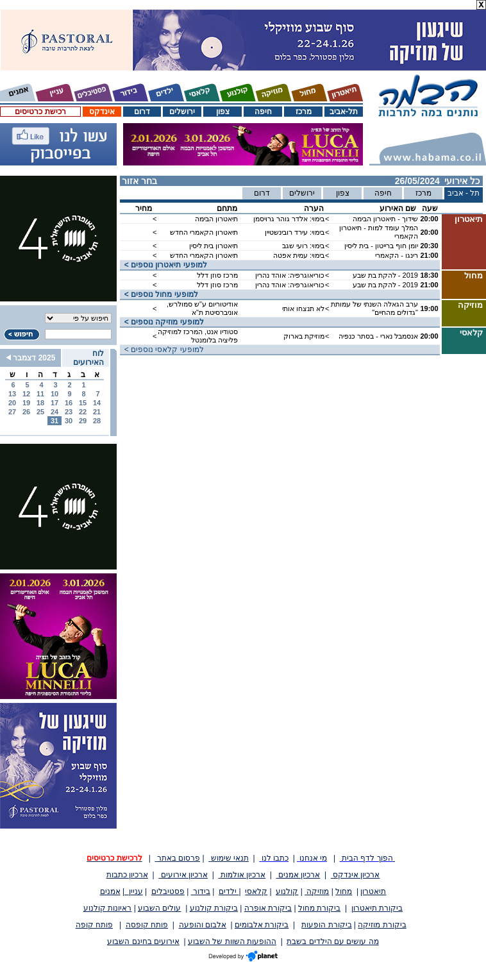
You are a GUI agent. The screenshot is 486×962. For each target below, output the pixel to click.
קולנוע (287, 891)
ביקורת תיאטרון (377, 908)
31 (54, 421)
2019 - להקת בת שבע (385, 275)
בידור (200, 891)
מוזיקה (317, 891)
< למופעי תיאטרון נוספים (163, 264)
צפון (223, 111)
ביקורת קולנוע (214, 908)
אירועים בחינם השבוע (143, 941)
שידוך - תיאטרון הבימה (385, 219)
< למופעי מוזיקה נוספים (162, 321)
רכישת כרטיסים (40, 111)
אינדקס (102, 111)
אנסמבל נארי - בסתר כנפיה (378, 336)
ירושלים (182, 111)
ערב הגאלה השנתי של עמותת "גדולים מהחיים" (374, 308)
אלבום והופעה (202, 924)
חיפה (263, 111)
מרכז (304, 111)
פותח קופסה (147, 924)
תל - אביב (464, 193)
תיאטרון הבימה (216, 219)
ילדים (229, 891)
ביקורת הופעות (326, 924)
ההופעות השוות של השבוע (232, 941)
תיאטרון (373, 891)
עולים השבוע (159, 908)
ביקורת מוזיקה (382, 924)
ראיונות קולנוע (107, 908)
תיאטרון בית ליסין (213, 245)
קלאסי (256, 891)
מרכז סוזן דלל (217, 275)
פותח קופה (94, 924)
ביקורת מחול (319, 908)
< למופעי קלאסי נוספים (162, 349)
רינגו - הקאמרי (396, 255)
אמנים (110, 891)
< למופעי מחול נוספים (159, 294)
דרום (142, 111)
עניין (133, 891)
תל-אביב (344, 111)
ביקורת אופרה (268, 908)
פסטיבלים (168, 891)
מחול (343, 891)
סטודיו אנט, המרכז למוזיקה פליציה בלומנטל (198, 336)
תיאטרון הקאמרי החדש (204, 232)
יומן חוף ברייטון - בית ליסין (381, 245)
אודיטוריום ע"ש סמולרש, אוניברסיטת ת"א (202, 308)
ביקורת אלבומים (262, 924)
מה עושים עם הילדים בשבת (332, 941)
